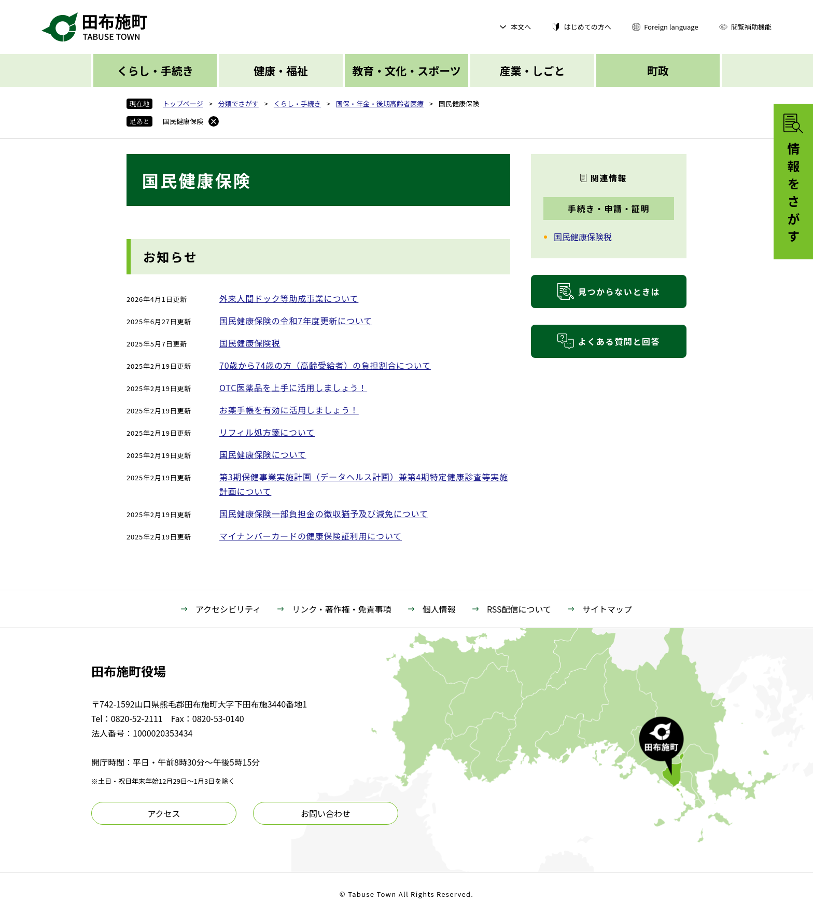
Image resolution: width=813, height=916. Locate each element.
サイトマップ (607, 609)
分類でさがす (238, 103)
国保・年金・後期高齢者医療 (380, 103)
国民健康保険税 (250, 343)
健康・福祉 (281, 70)
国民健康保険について (262, 454)
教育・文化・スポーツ (406, 70)
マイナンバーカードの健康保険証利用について (310, 536)
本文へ (521, 27)
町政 (658, 70)
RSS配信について (519, 609)
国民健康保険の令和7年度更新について (295, 320)
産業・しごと (532, 70)
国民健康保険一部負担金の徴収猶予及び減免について (323, 513)
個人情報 (439, 609)
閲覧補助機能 (751, 27)
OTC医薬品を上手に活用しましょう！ (293, 387)
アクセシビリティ (228, 609)
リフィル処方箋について (267, 432)
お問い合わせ (326, 813)
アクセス (163, 813)
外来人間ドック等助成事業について (288, 298)
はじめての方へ (587, 27)
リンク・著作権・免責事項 (341, 609)
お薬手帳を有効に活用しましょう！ (289, 410)
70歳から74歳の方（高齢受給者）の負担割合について (325, 365)
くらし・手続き (155, 70)
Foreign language (671, 27)
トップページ (183, 103)
